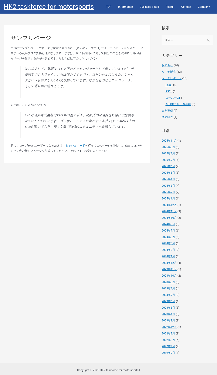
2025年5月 (168, 172)
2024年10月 (169, 216)
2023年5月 (168, 305)
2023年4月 (168, 312)
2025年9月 (168, 146)
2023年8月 (168, 286)
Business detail (153, 6)
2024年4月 (168, 242)
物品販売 (167, 116)
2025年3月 (168, 184)
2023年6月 (168, 299)
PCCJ (168, 85)
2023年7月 (168, 292)
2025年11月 (169, 140)
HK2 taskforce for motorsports (49, 7)
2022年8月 (168, 337)
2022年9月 (168, 331)
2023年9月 (168, 280)
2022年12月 (169, 324)
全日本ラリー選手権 (178, 104)
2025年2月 (168, 191)
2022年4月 (168, 343)
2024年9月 (168, 223)
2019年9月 (168, 350)
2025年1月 (168, 197)
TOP (114, 6)
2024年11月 (169, 210)
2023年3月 (168, 318)
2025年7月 (168, 159)
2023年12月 (169, 261)
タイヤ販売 (169, 72)
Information (130, 6)
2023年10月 (169, 273)
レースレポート (171, 78)
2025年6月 (168, 165)
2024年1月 (168, 254)
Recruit (172, 6)
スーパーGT (172, 97)
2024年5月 (168, 235)
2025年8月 (168, 152)
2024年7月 (168, 229)
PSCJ (168, 91)
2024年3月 (168, 248)
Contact (188, 6)
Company (204, 6)
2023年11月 (169, 267)
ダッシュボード (75, 145)
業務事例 (167, 110)
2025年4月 (168, 178)
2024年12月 (169, 203)
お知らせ (167, 65)
